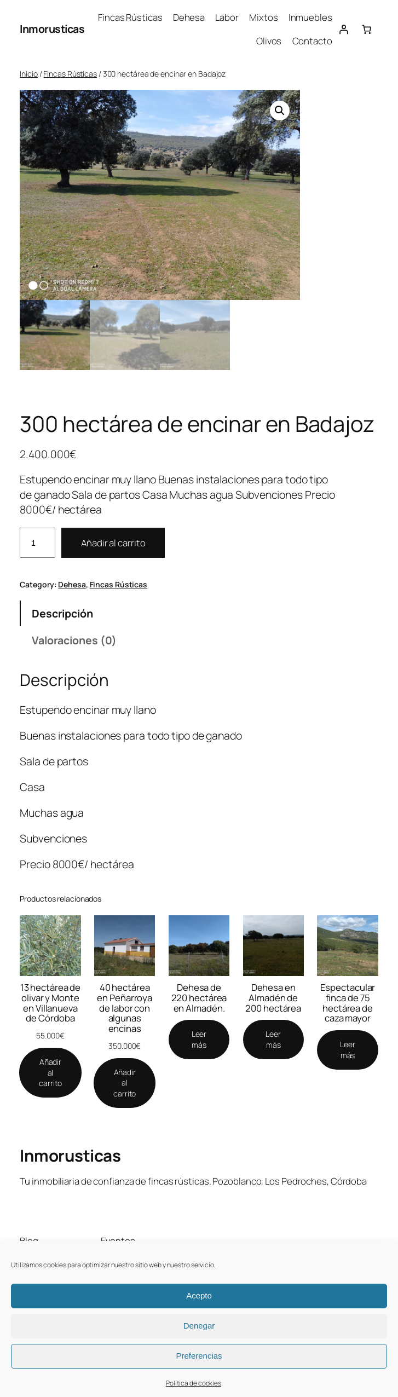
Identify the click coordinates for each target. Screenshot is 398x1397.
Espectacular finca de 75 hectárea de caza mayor (348, 1003)
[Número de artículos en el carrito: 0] (366, 29)
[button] (280, 110)
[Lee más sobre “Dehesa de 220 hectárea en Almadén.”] (199, 1039)
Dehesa (71, 584)
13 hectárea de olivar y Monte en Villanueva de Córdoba (50, 1003)
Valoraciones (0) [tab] (74, 640)
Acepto (199, 1295)
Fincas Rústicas (70, 73)
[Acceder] (343, 29)
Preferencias (199, 1355)
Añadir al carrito (113, 542)
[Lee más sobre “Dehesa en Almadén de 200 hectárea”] (273, 1039)
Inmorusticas (52, 28)
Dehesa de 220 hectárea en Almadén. (199, 998)
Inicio (28, 73)
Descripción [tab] (62, 613)
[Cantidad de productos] (37, 543)
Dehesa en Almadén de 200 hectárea (273, 998)
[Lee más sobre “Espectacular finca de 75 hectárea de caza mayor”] (347, 1049)
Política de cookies (193, 1383)
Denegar (199, 1325)
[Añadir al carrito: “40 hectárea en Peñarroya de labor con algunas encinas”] (124, 1083)
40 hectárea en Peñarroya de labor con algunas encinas (124, 1008)
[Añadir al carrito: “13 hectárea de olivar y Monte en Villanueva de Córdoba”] (50, 1073)
